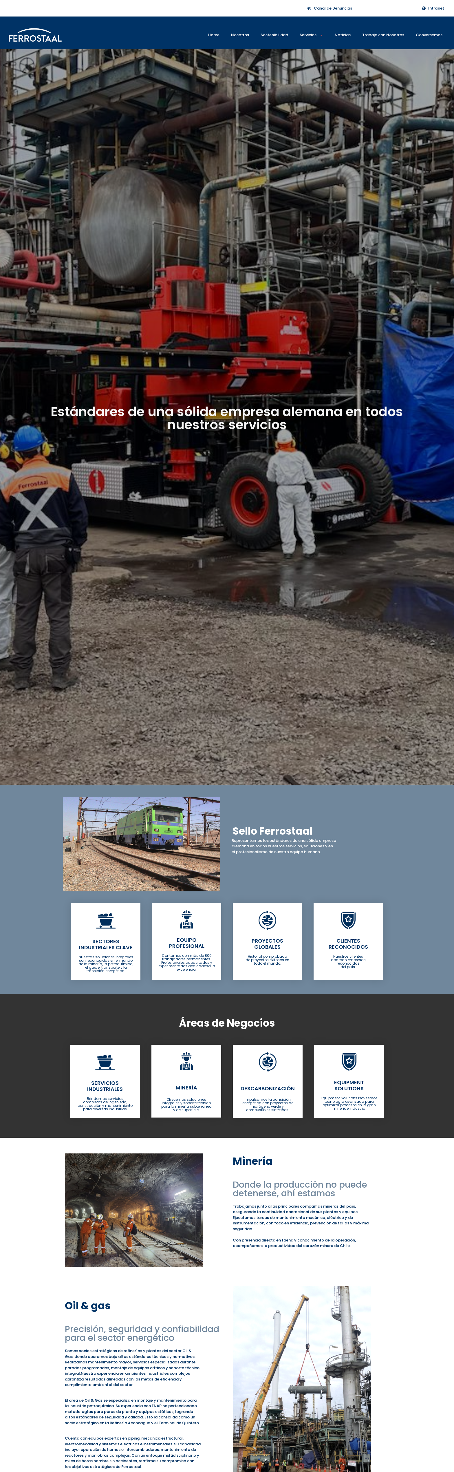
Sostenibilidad (274, 35)
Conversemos (429, 35)
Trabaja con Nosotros (383, 35)
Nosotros (240, 35)
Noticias (343, 35)
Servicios (311, 35)
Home (213, 35)
